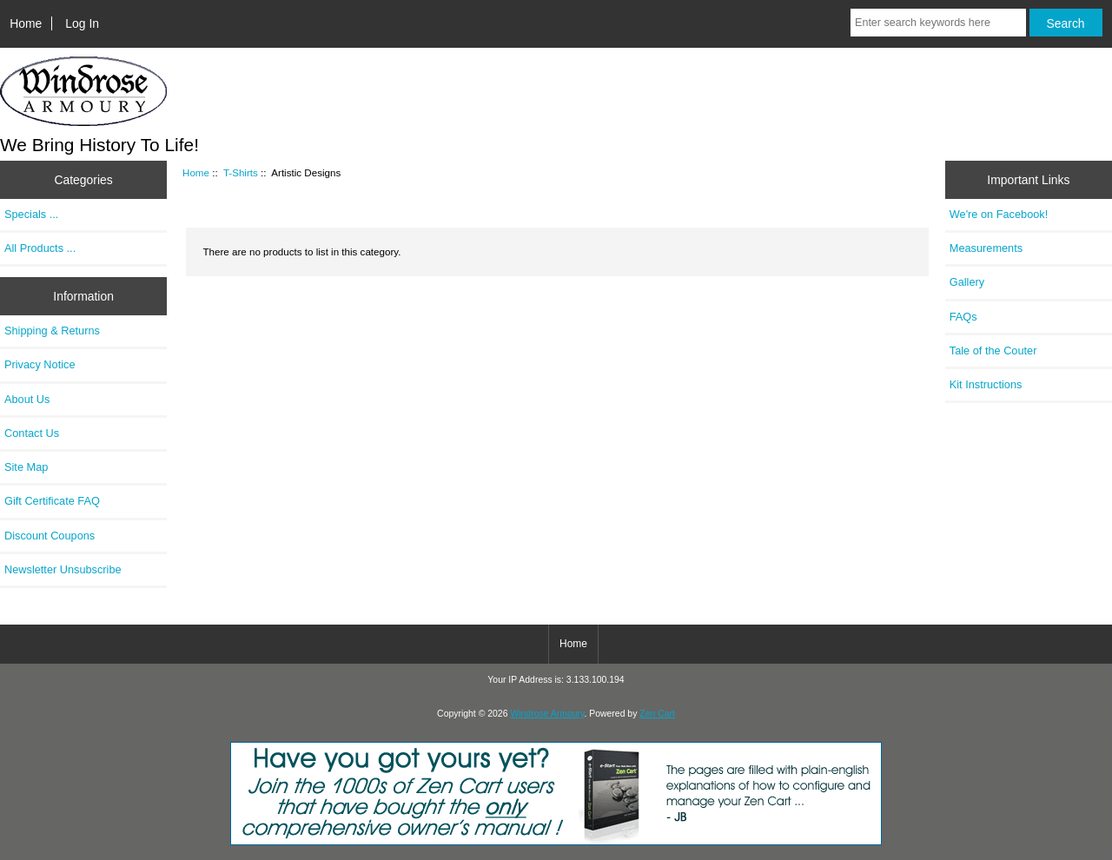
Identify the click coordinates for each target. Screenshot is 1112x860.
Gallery (967, 281)
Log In (82, 23)
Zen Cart (657, 713)
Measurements (986, 248)
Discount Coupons (49, 535)
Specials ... (31, 214)
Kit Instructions (986, 384)
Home (26, 23)
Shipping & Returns (52, 330)
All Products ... (40, 248)
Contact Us (31, 433)
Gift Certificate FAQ (52, 500)
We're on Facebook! (999, 214)
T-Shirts (240, 172)
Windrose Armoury (547, 713)
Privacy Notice (39, 364)
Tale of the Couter (993, 350)
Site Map (26, 466)
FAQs (963, 316)
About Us (27, 399)
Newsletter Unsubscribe (63, 569)
